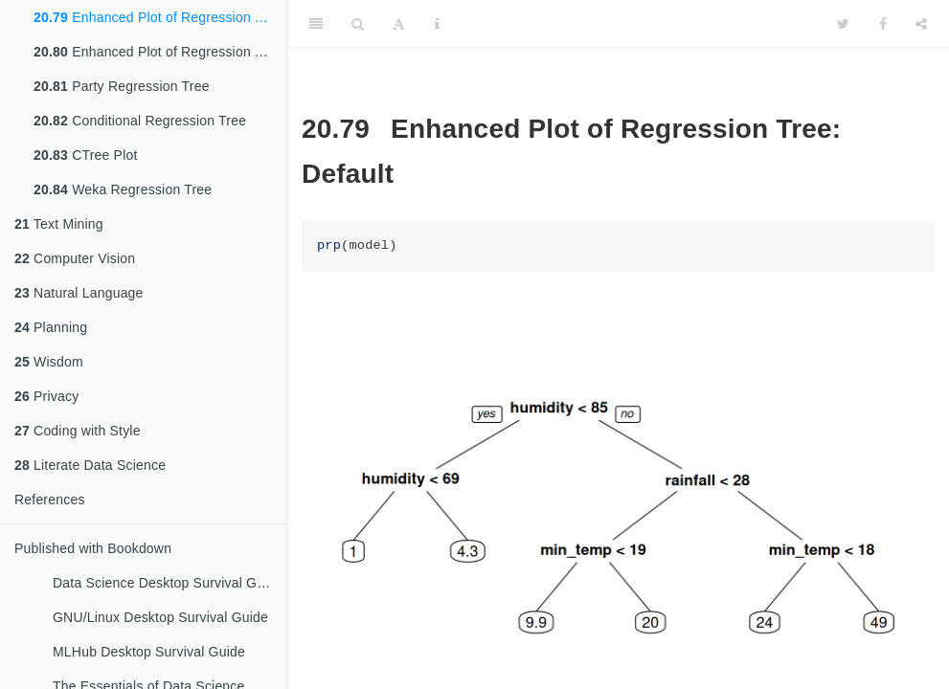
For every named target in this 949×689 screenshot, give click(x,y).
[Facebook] (883, 24)
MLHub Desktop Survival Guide (149, 651)
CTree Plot (86, 155)
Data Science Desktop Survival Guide (167, 582)
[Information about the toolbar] (437, 24)
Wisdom (48, 361)
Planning (50, 327)
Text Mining (58, 224)
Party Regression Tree (122, 86)
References (49, 499)
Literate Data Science (90, 465)
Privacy (46, 396)
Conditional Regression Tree (140, 120)
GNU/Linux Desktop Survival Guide (160, 617)
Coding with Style (77, 430)
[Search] (357, 24)
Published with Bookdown (92, 548)
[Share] (921, 24)
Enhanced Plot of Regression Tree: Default (160, 17)
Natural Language (79, 292)
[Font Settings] (398, 24)
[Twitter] (843, 24)
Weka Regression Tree (123, 189)
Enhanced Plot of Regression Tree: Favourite (160, 51)
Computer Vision (74, 258)
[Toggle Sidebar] (316, 24)
